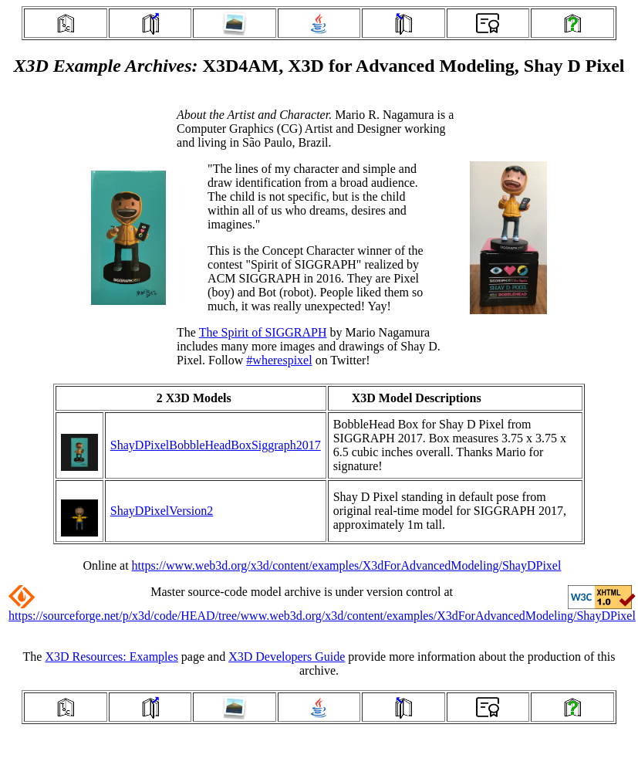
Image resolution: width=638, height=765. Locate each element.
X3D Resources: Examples (111, 656)
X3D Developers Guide (286, 656)
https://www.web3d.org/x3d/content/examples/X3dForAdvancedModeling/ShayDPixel (347, 565)
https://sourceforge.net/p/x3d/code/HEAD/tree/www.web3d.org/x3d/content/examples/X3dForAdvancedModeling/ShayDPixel (322, 615)
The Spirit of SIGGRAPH (263, 332)
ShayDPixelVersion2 (161, 510)
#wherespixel (279, 360)
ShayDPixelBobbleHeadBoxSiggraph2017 (215, 445)
